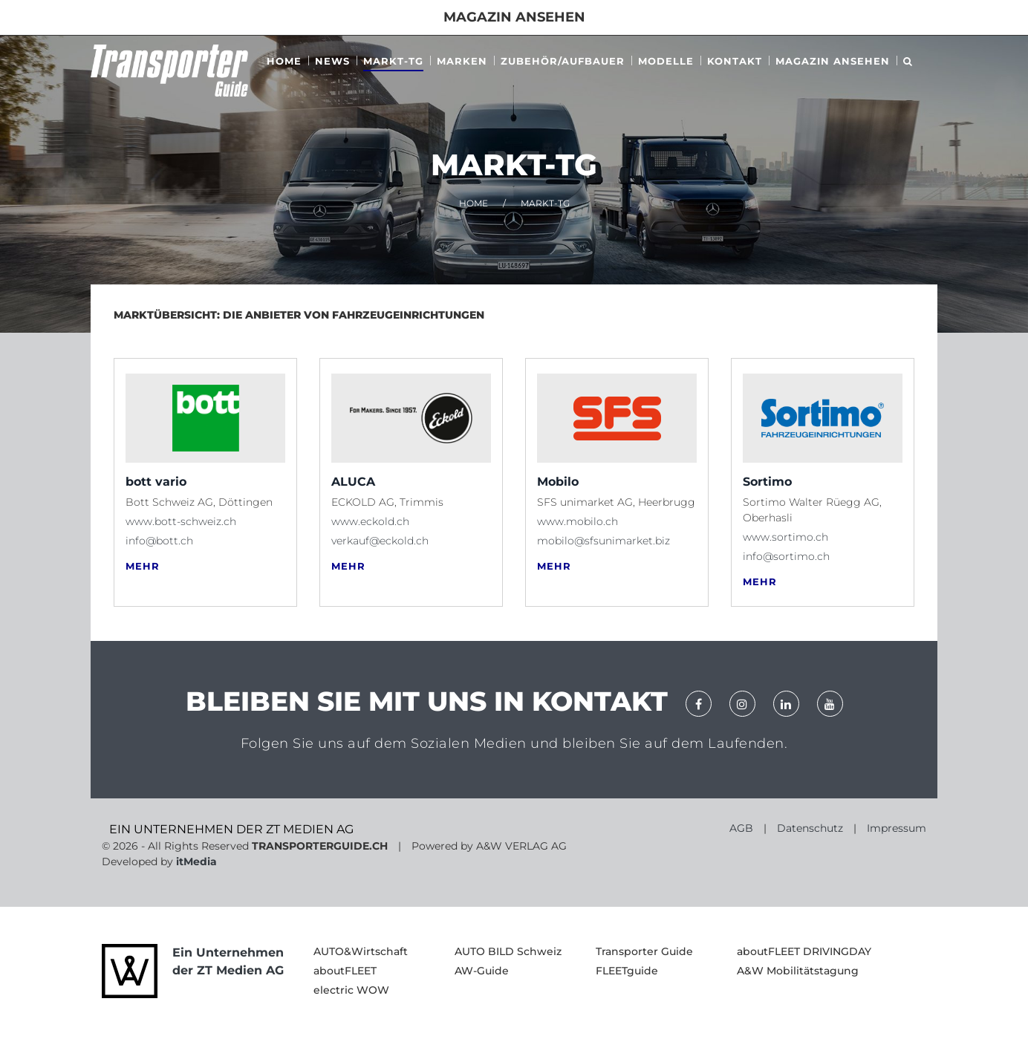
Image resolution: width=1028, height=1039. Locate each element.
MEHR (143, 566)
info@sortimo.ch (786, 556)
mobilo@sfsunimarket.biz (603, 540)
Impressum (896, 828)
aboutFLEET (345, 970)
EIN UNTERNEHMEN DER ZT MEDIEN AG (231, 829)
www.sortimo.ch (785, 537)
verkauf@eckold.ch (380, 540)
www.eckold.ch (370, 521)
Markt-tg (393, 61)
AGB (741, 828)
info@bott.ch (159, 540)
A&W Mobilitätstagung (798, 970)
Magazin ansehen (514, 17)
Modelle (666, 61)
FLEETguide (627, 970)
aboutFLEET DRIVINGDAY (804, 951)
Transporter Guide (644, 951)
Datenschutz (810, 828)
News (332, 61)
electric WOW (351, 990)
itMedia (196, 861)
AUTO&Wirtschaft (360, 951)
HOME (473, 203)
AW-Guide (482, 970)
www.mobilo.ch (577, 521)
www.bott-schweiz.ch (181, 521)
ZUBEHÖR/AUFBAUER (563, 61)
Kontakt (734, 61)
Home (284, 61)
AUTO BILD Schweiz (508, 951)
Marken (462, 61)
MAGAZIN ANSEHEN (832, 61)
